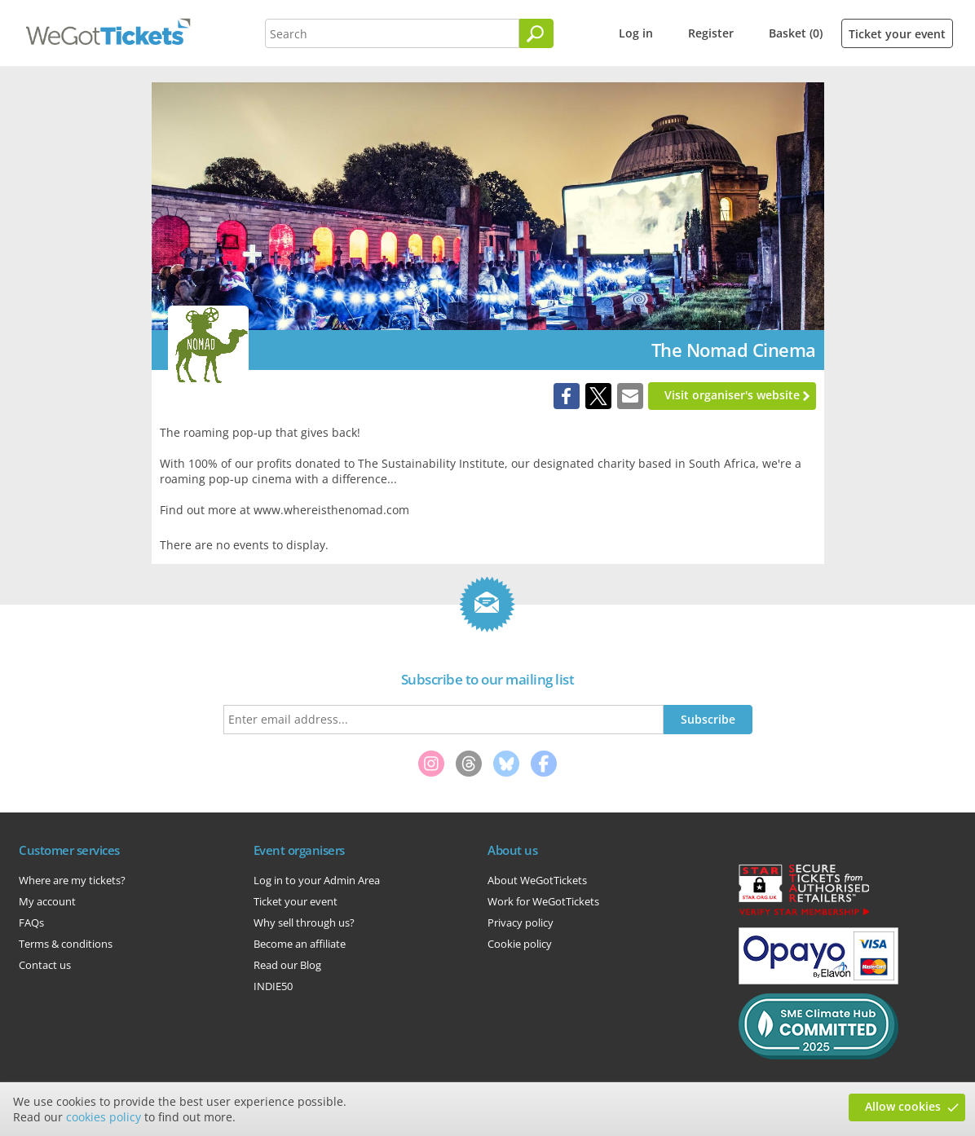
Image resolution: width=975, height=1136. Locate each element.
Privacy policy (521, 922)
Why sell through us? (304, 922)
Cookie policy (520, 943)
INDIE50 (273, 986)
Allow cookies (903, 1106)
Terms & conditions (65, 943)
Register (711, 33)
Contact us (45, 965)
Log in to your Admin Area (317, 880)
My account (47, 901)
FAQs (31, 922)
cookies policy (103, 1117)
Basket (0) (796, 33)
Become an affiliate (300, 943)
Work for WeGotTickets (543, 901)
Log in (636, 33)
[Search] (536, 33)
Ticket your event (897, 34)
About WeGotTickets (537, 880)
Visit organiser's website (732, 395)
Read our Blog (287, 965)
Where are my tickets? (72, 880)
